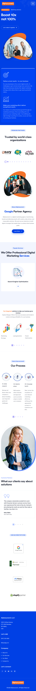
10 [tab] (25, 162)
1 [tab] (5, 162)
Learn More (18, 231)
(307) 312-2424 (5, 638)
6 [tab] (16, 162)
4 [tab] (12, 162)
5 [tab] (14, 162)
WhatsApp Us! (5, 642)
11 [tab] (28, 162)
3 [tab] (10, 162)
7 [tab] (19, 162)
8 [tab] (21, 162)
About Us (4, 652)
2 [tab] (7, 162)
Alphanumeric (14, 687)
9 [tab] (23, 162)
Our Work (5, 658)
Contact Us (5, 661)
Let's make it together (10, 27)
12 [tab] (30, 162)
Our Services (5, 655)
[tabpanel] (6, 152)
